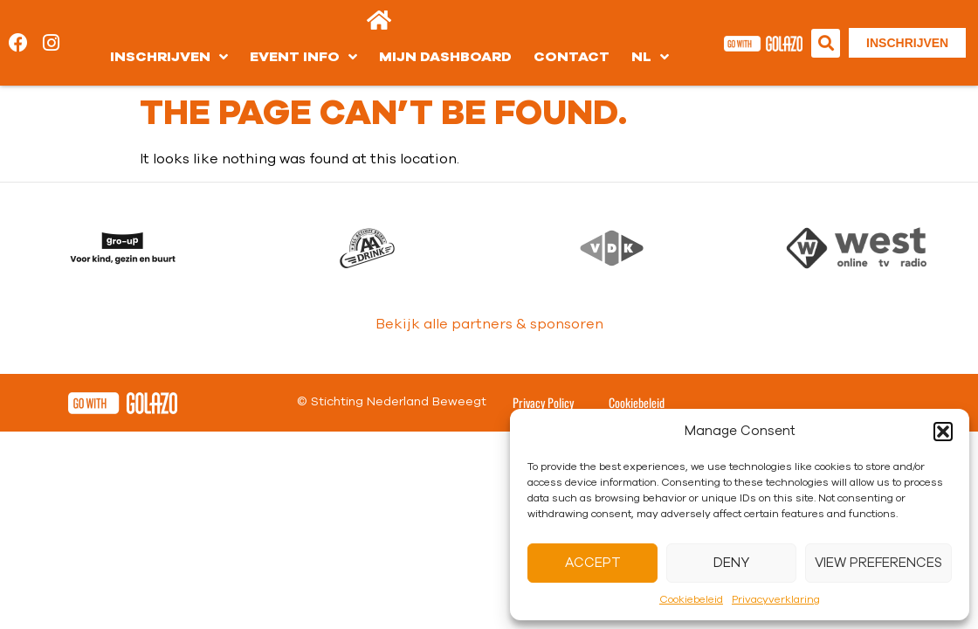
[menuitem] (650, 57)
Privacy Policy (543, 378)
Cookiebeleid (691, 599)
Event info (303, 57)
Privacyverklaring (776, 599)
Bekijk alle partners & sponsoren (489, 300)
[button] (943, 431)
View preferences (878, 563)
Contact (572, 57)
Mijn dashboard (445, 57)
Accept (593, 563)
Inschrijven (169, 57)
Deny (731, 563)
